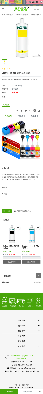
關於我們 (21, 326)
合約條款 (21, 346)
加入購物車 (27, 391)
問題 (4, 194)
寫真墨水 (6, 105)
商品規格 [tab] (21, 116)
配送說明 (21, 331)
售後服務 (21, 341)
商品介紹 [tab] (8, 116)
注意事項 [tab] (34, 116)
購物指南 (21, 320)
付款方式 (21, 336)
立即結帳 (9, 391)
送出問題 (6, 211)
